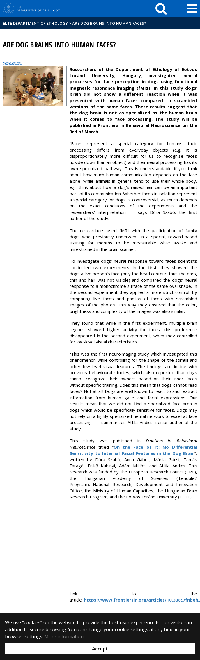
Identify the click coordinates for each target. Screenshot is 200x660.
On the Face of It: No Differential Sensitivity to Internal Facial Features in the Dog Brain (133, 450)
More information (64, 636)
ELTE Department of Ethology (35, 23)
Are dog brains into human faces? (109, 23)
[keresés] (161, 8)
